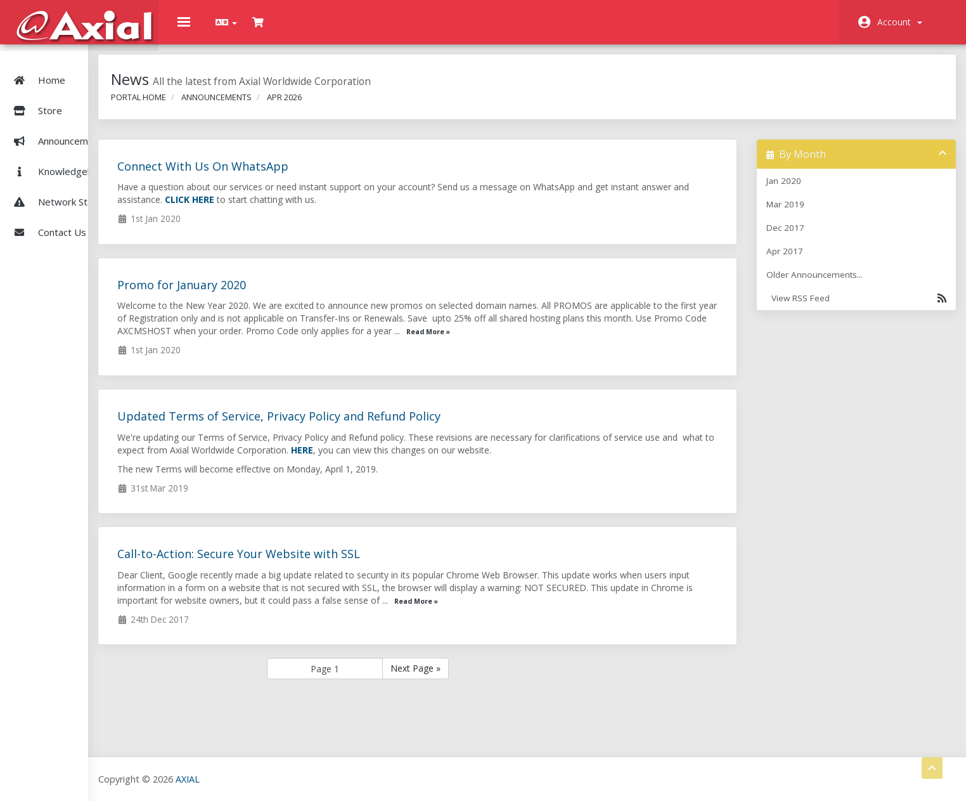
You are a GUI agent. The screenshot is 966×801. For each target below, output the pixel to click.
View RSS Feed (858, 307)
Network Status (57, 187)
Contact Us (47, 218)
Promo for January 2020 (261, 294)
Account (899, 22)
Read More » (687, 341)
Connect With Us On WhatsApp (282, 175)
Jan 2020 (796, 190)
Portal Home (218, 106)
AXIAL (267, 778)
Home (37, 66)
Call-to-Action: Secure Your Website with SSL (318, 563)
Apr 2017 (797, 260)
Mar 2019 (798, 213)
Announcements (58, 126)
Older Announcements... (827, 284)
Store (75, 96)
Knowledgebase (59, 157)
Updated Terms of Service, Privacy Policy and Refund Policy (358, 425)
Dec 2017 (798, 237)
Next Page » (479, 678)
